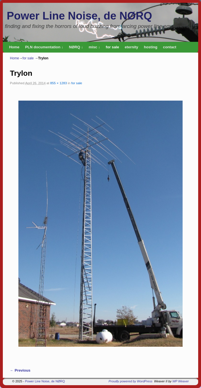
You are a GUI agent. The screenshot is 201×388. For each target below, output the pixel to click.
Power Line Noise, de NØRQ (79, 16)
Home (14, 47)
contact (169, 47)
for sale (112, 47)
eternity (131, 47)
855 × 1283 (58, 83)
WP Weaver (180, 381)
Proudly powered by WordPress (131, 381)
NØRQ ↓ (76, 47)
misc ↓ (94, 47)
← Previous (20, 370)
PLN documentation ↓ (44, 47)
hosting (150, 47)
